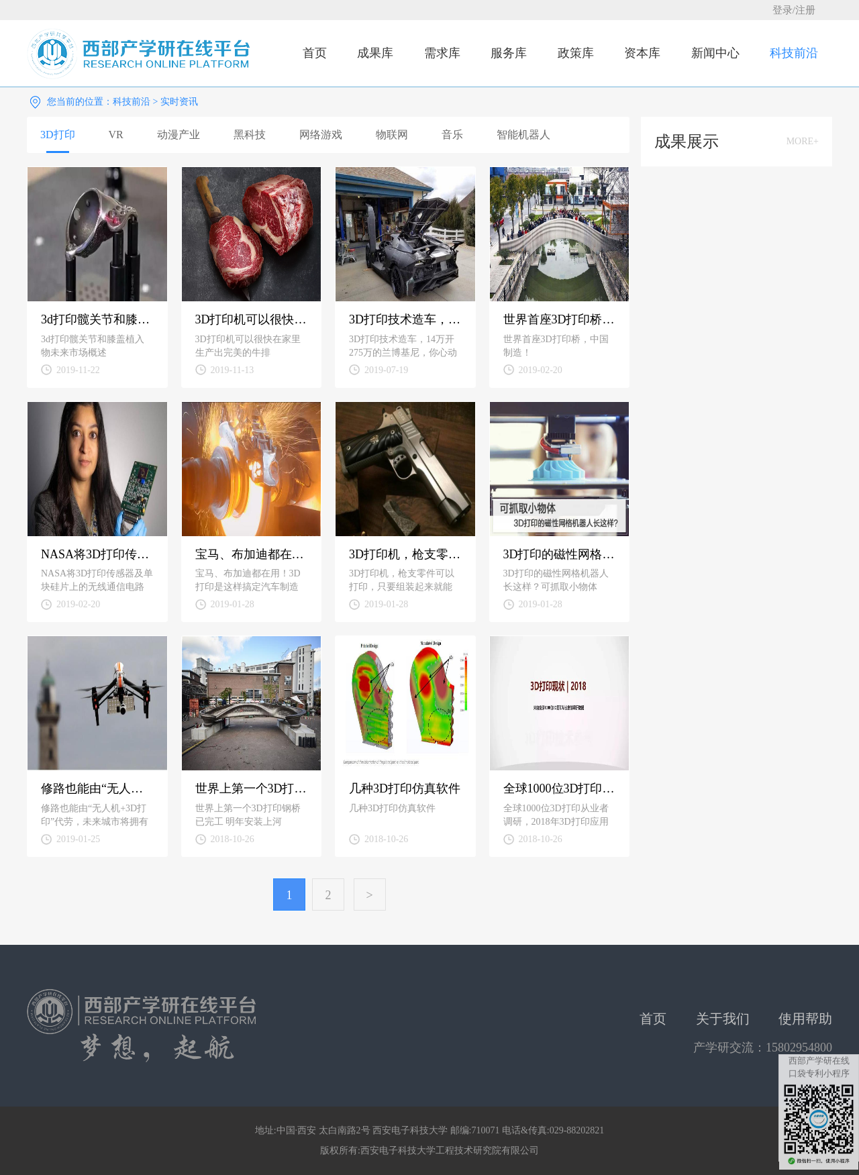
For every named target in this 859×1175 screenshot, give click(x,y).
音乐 (452, 134)
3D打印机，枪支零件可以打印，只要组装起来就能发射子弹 (405, 554)
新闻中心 (715, 53)
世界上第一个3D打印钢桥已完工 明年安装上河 (251, 788)
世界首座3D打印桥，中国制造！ (559, 319)
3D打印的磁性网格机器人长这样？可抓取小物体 (559, 554)
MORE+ (803, 141)
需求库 (442, 53)
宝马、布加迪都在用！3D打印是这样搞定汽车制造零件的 (251, 554)
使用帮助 (805, 1018)
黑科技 (250, 134)
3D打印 (57, 134)
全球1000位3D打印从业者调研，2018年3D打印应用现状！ (559, 788)
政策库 (576, 53)
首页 (315, 53)
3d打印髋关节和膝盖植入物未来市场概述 (97, 319)
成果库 (375, 53)
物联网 (392, 134)
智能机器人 (523, 134)
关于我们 (723, 1018)
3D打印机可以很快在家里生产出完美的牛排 (251, 319)
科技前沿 (794, 53)
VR (116, 134)
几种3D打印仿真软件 (404, 788)
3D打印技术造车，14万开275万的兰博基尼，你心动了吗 (405, 319)
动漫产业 (178, 134)
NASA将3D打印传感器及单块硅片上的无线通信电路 (97, 554)
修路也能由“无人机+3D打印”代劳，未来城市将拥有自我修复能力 (97, 788)
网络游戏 (320, 134)
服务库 (509, 53)
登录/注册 (793, 10)
